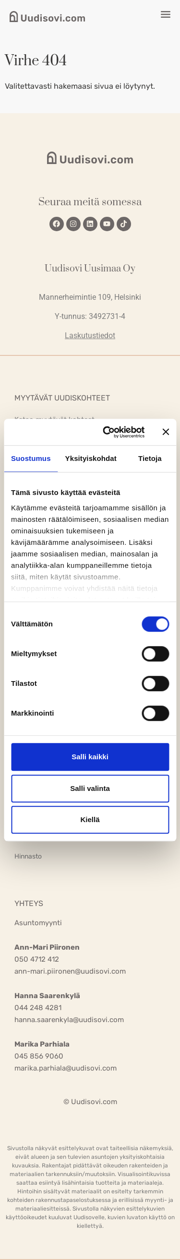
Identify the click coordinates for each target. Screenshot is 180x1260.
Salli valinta (90, 788)
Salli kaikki (90, 757)
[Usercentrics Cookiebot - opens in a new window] (107, 432)
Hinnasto (28, 856)
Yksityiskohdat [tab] (91, 458)
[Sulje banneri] (165, 432)
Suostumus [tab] (31, 458)
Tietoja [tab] (150, 458)
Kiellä (89, 819)
